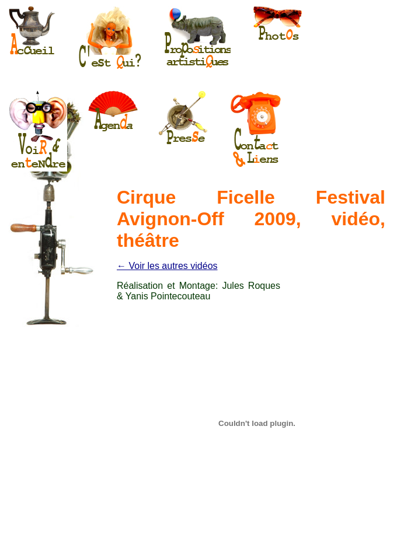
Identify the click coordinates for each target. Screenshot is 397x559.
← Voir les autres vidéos (167, 266)
